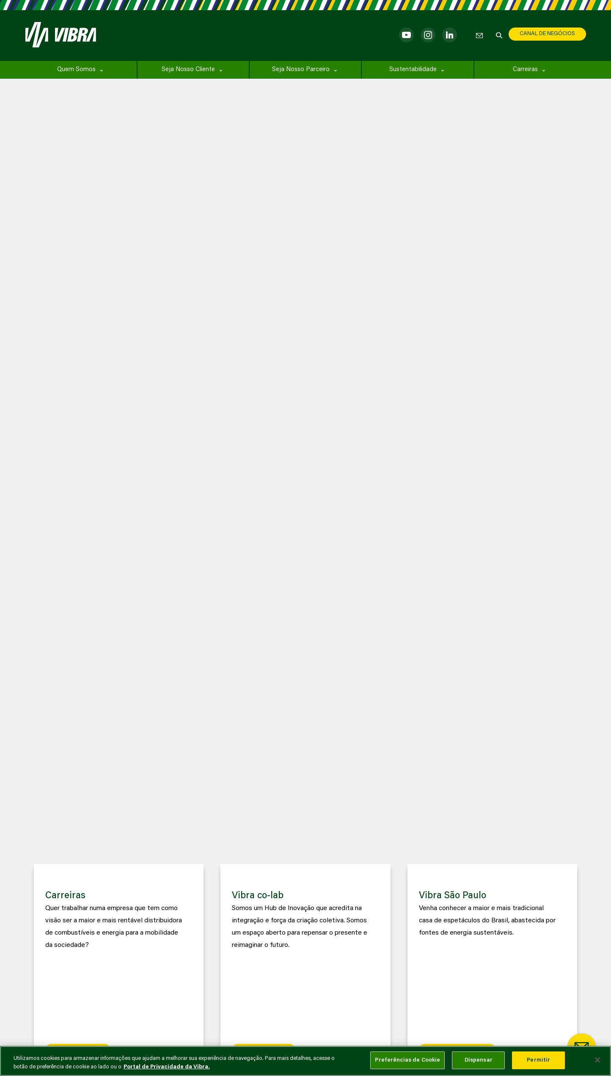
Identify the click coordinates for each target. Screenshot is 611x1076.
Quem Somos (76, 69)
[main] (305, 1061)
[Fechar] (597, 1060)
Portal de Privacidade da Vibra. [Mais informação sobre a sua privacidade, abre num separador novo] (167, 1067)
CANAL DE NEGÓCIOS (547, 33)
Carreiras (525, 69)
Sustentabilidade (413, 69)
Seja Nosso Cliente (188, 69)
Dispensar (479, 1060)
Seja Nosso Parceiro (301, 69)
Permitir (538, 1060)
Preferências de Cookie (407, 1060)
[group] (118, 966)
